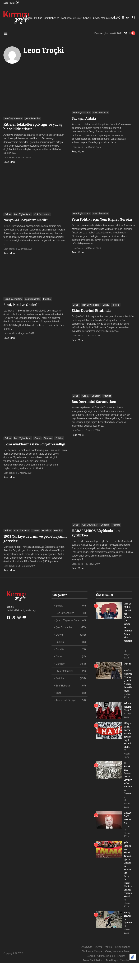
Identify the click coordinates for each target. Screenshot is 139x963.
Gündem (28, 17)
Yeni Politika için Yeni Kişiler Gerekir (102, 219)
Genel (106, 304)
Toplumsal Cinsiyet (71, 17)
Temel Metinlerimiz (93, 960)
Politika (38, 17)
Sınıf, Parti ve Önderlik (22, 305)
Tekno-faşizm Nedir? (127, 706)
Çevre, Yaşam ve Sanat (105, 17)
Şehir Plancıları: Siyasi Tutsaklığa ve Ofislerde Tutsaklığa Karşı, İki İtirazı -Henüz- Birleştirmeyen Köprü (128, 869)
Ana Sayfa (86, 946)
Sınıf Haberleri (51, 17)
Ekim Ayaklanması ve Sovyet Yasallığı (34, 444)
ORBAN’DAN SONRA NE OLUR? (128, 820)
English (121, 955)
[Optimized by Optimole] (132, 957)
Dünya (36, 530)
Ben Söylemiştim (13, 118)
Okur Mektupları (106, 955)
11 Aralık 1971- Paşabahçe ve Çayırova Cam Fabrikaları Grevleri (128, 780)
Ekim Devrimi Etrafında (91, 311)
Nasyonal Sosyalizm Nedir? (25, 220)
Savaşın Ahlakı (84, 118)
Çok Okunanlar (32, 118)
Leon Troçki (43, 50)
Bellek (8, 214)
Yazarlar (125, 960)
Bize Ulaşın (112, 960)
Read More (9, 161)
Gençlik (87, 17)
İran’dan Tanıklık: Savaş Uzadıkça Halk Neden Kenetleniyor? (128, 677)
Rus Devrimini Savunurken (94, 402)
